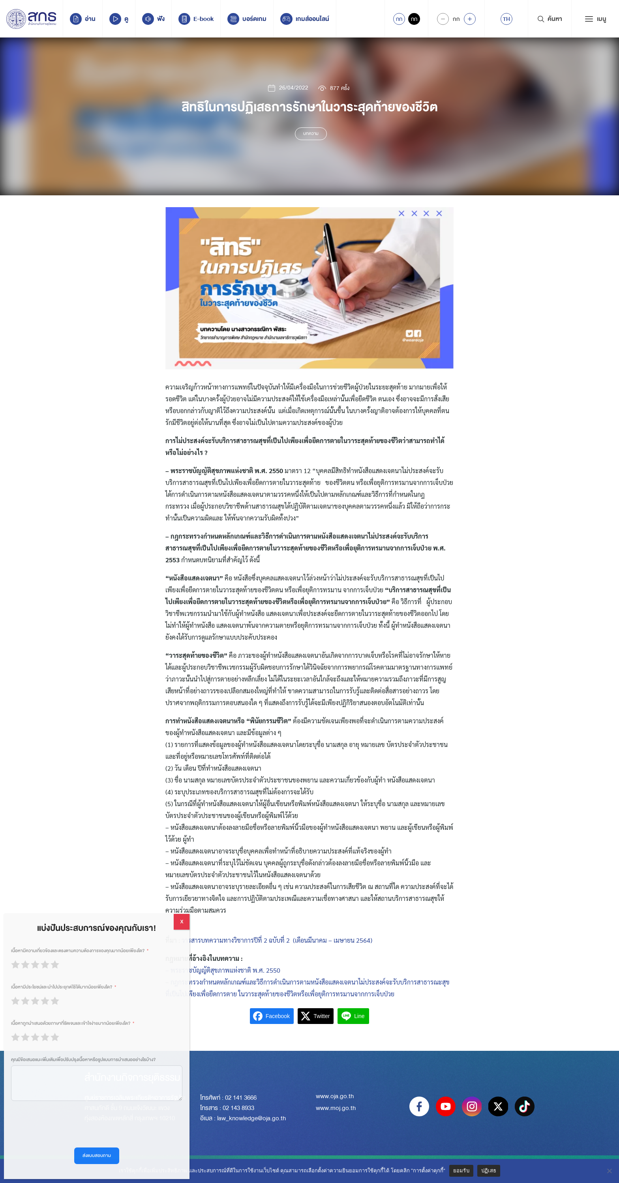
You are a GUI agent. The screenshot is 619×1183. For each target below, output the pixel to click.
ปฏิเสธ (488, 1171)
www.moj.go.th (336, 1108)
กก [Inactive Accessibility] (414, 19)
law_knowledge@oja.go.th (251, 1118)
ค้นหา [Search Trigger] (549, 19)
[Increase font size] (470, 19)
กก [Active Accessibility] (399, 19)
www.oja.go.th (335, 1096)
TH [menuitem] (506, 19)
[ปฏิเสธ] (609, 1171)
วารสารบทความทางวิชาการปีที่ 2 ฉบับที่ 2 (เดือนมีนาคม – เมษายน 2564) (277, 940)
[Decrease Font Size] (443, 19)
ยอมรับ (461, 1171)
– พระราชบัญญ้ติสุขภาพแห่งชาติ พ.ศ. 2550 (222, 970)
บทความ (311, 133)
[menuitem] (506, 19)
